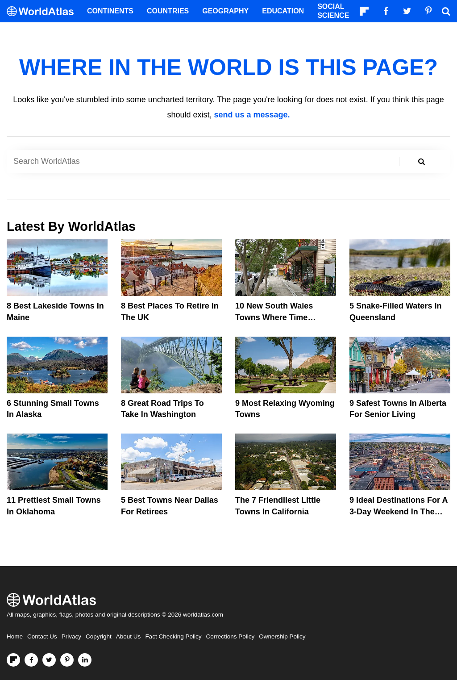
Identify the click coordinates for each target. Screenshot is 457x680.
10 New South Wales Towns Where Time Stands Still (274, 317)
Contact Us (42, 636)
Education (283, 11)
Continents (110, 11)
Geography (225, 11)
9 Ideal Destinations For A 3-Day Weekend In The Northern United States (398, 511)
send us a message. (252, 114)
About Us (128, 636)
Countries (168, 11)
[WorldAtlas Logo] (43, 11)
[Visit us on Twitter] (49, 660)
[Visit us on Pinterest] (67, 660)
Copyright (99, 636)
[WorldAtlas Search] (445, 11)
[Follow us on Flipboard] (13, 660)
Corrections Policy (230, 636)
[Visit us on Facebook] (31, 660)
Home (15, 636)
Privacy (71, 636)
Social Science (333, 11)
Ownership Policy (282, 636)
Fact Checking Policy (173, 636)
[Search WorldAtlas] (206, 161)
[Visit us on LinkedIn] (84, 660)
